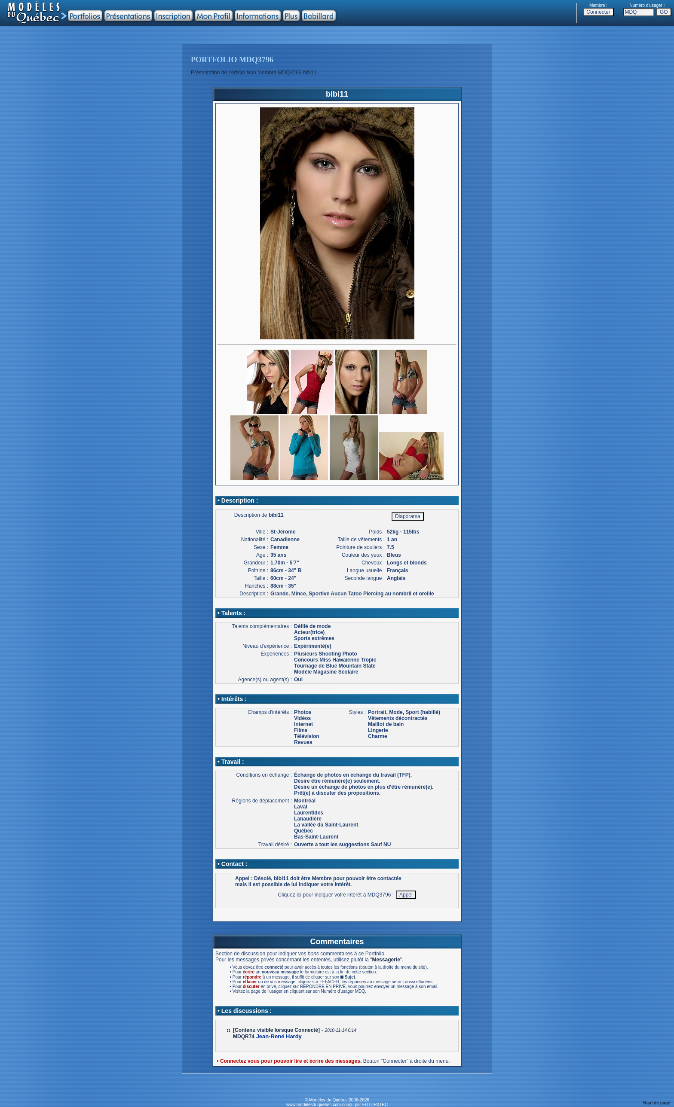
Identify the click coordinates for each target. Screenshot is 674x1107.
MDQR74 (243, 1037)
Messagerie (386, 960)
